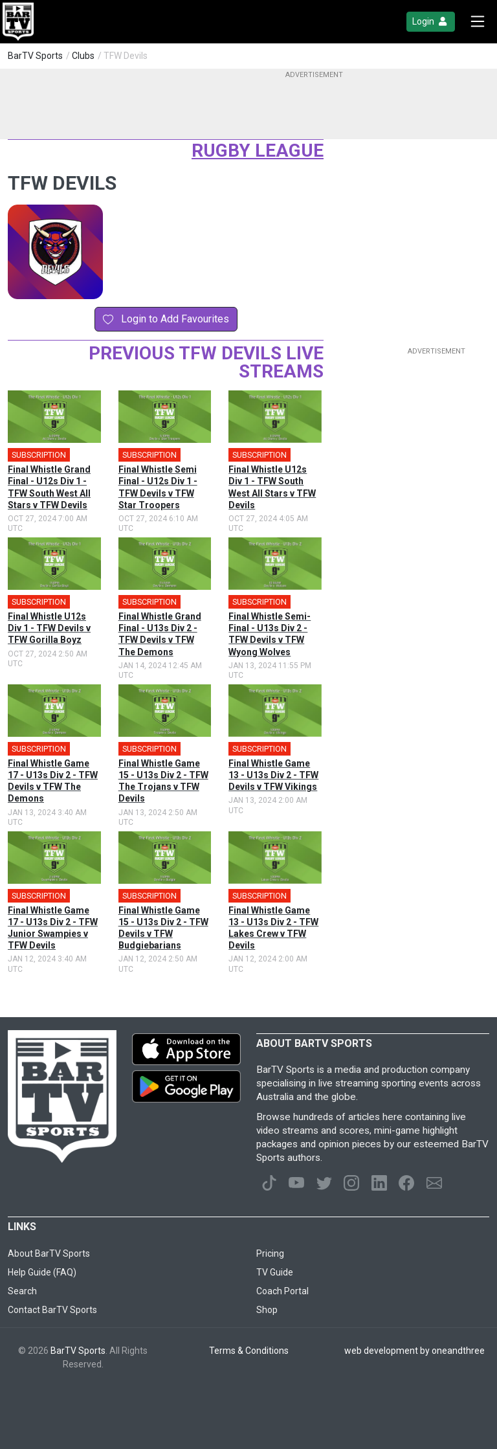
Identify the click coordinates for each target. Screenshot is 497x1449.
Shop (267, 1310)
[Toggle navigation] (477, 22)
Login (430, 21)
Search (22, 1291)
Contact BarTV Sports (52, 1310)
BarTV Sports (35, 56)
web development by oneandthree (414, 1350)
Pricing (270, 1253)
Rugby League (258, 150)
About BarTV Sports (49, 1253)
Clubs (83, 56)
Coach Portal (282, 1291)
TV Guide (274, 1272)
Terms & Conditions (249, 1350)
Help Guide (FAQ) (42, 1272)
